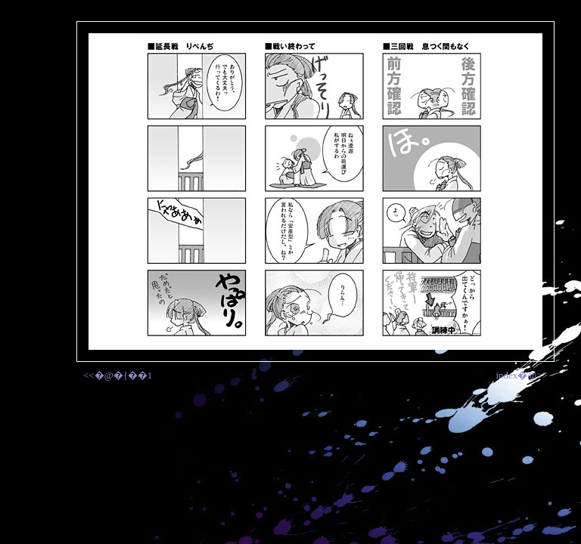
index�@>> (522, 375)
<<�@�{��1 (117, 375)
